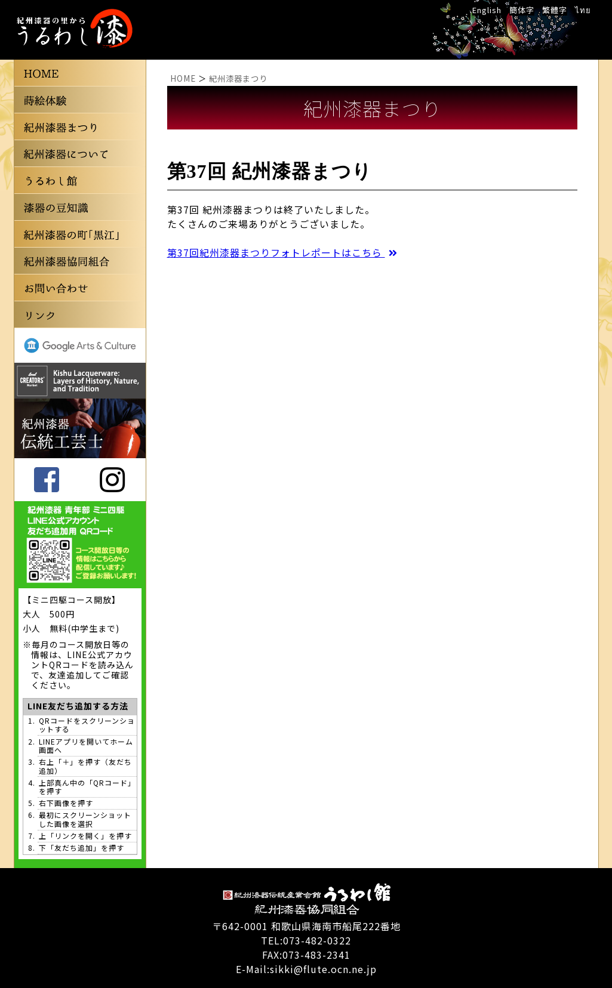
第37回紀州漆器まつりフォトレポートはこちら (282, 252)
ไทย (583, 10)
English (487, 10)
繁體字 (554, 10)
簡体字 (521, 10)
